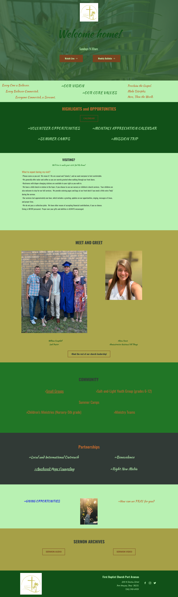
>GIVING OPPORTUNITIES (42, 501)
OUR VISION (73, 85)
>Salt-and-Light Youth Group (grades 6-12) (124, 391)
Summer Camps (89, 402)
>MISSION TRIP (124, 138)
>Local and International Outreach (54, 457)
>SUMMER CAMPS (54, 138)
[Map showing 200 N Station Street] (137, 189)
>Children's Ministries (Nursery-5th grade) (53, 412)
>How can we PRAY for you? (136, 501)
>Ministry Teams (124, 412)
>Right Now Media (123, 468)
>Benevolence (124, 457)
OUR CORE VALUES (100, 92)
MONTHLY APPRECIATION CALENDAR (125, 128)
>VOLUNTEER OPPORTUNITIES (54, 128)
